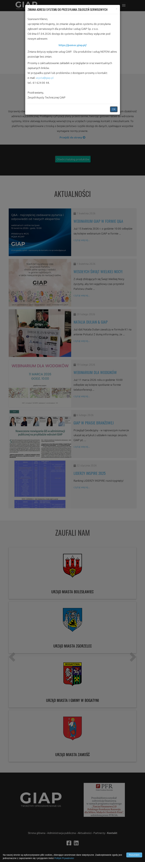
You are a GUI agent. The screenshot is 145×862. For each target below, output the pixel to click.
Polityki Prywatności (64, 858)
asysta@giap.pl (45, 77)
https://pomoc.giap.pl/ (73, 45)
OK (114, 109)
